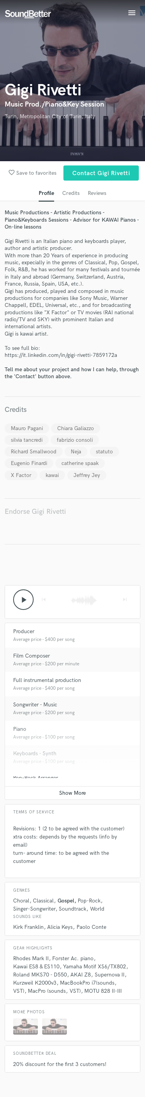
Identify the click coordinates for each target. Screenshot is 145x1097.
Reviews (97, 193)
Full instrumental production (47, 680)
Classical (43, 900)
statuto (104, 451)
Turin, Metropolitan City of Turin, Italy (50, 116)
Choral (21, 900)
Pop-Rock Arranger (35, 778)
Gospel (66, 900)
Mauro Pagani (27, 428)
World (97, 909)
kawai (52, 475)
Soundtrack (72, 909)
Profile (46, 193)
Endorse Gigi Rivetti (35, 511)
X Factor (21, 475)
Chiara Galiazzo (75, 428)
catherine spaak (80, 463)
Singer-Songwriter (34, 909)
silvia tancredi (27, 440)
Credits (71, 193)
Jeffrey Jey (86, 475)
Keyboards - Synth (34, 753)
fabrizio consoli (75, 440)
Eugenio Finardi (29, 463)
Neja (76, 451)
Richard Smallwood (33, 451)
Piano (19, 729)
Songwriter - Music (35, 704)
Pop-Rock (89, 900)
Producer (23, 631)
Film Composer (31, 656)
